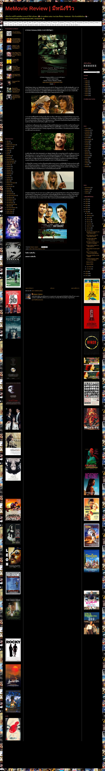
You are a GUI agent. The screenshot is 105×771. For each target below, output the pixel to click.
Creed (8, 150)
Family (91, 22)
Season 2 (87, 191)
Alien (8, 141)
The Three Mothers (11, 207)
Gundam (9, 170)
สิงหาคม (89, 221)
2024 (86, 203)
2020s (44, 22)
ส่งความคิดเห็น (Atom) (37, 290)
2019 (86, 271)
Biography (61, 22)
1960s (15, 22)
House (8, 175)
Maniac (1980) (89, 264)
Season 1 (87, 189)
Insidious (9, 177)
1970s (20, 22)
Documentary (80, 22)
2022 (86, 207)
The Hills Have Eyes (11, 195)
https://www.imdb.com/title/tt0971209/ (52, 82)
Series (53, 24)
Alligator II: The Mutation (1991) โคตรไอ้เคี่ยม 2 (16, 47)
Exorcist (8, 157)
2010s (39, 22)
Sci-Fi (48, 24)
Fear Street (9, 159)
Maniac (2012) (89, 262)
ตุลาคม (88, 217)
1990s (30, 22)
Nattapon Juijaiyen (38, 294)
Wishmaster (9, 213)
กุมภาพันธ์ (89, 266)
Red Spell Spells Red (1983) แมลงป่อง (16, 75)
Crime (73, 22)
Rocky (8, 188)
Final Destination (11, 161)
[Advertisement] (52, 312)
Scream (8, 190)
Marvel (8, 181)
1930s (5, 22)
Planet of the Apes (11, 182)
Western (76, 24)
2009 (33, 248)
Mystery (36, 24)
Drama (86, 22)
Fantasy (96, 22)
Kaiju (16, 24)
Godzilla (8, 166)
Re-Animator (10, 186)
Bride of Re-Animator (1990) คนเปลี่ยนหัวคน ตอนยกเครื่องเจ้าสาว (16, 69)
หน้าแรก (52, 288)
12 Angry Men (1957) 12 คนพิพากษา (15, 60)
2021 (86, 209)
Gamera (8, 164)
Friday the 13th (10, 162)
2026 (86, 199)
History (6, 24)
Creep (8, 152)
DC (7, 153)
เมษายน (89, 228)
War (72, 24)
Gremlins (9, 168)
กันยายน (89, 219)
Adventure (55, 22)
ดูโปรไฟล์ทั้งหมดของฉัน (37, 299)
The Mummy (10, 197)
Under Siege (10, 211)
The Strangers (10, 202)
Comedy (68, 22)
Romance (42, 24)
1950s (10, 22)
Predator (9, 184)
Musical (31, 24)
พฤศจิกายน (89, 215)
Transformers (10, 209)
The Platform (10, 200)
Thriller (67, 24)
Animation (87, 132)
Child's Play (9, 148)
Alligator (8, 143)
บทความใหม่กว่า (29, 288)
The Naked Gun (10, 199)
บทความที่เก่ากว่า (75, 288)
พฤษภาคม (89, 225)
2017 (86, 275)
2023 (86, 205)
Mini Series (87, 187)
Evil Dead (9, 155)
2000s (34, 22)
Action (49, 22)
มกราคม (89, 268)
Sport (62, 24)
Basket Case (10, 146)
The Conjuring (10, 193)
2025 (86, 201)
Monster (21, 24)
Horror (11, 24)
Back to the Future (11, 144)
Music (26, 24)
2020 (86, 211)
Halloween (9, 172)
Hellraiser (9, 173)
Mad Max (9, 179)
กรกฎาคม (89, 223)
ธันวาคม (89, 213)
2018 (86, 273)
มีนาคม (88, 230)
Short (57, 24)
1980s (25, 22)
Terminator (9, 191)
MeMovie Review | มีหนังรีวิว (39, 8)
